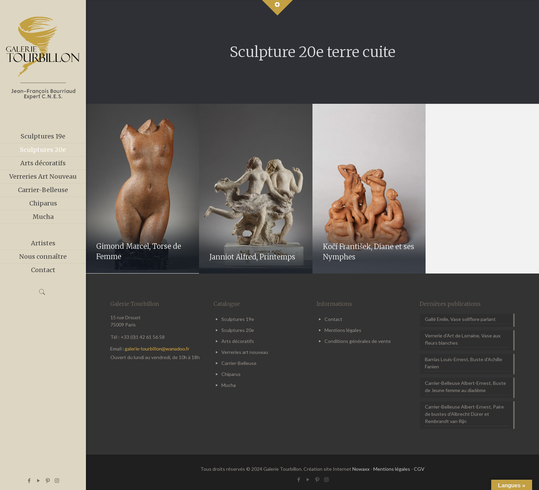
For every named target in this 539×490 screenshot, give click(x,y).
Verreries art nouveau (244, 352)
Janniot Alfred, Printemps (252, 257)
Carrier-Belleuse (238, 363)
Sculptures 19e (237, 319)
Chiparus (231, 374)
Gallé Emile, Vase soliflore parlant (460, 319)
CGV (419, 469)
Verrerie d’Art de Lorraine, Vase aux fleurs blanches (462, 339)
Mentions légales (342, 330)
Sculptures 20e (237, 330)
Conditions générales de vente (357, 341)
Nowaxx (361, 469)
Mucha (228, 385)
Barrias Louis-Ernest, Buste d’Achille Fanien (463, 362)
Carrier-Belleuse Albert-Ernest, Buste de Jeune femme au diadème (465, 386)
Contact (333, 319)
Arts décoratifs (237, 341)
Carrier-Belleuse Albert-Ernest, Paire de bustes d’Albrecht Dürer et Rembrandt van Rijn (464, 414)
